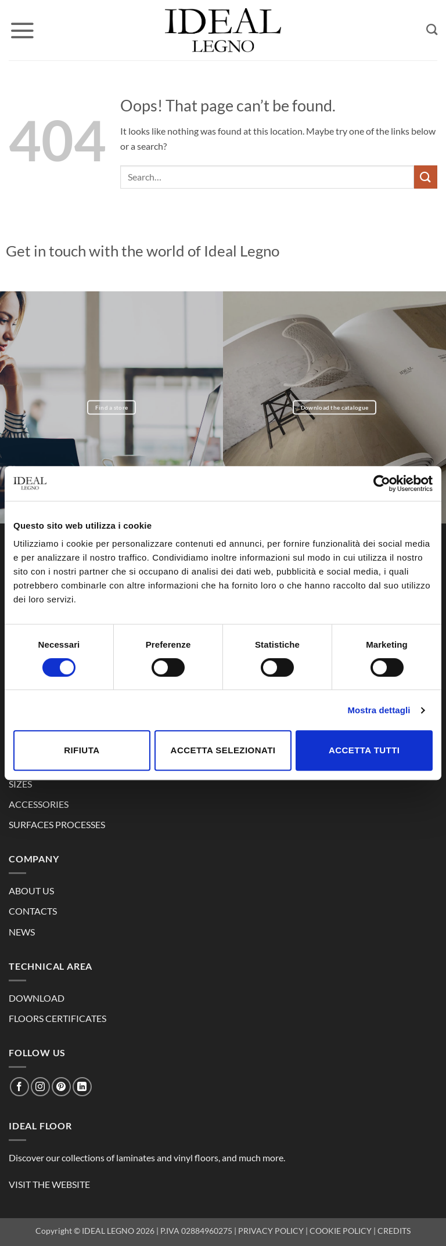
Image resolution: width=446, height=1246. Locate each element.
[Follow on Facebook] (19, 1086)
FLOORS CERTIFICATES (57, 1018)
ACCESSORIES (39, 804)
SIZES (20, 783)
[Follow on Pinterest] (61, 1086)
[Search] (431, 29)
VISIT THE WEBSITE (49, 1184)
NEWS (22, 931)
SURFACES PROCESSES (57, 824)
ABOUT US (31, 890)
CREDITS (394, 1231)
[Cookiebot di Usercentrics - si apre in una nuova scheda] (382, 483)
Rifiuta (81, 750)
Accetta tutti (364, 750)
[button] (22, 30)
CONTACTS (33, 910)
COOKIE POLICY (341, 1231)
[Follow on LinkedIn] (82, 1086)
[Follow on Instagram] (40, 1086)
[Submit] (425, 176)
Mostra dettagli (378, 710)
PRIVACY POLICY (271, 1231)
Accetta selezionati (223, 750)
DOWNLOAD (36, 997)
